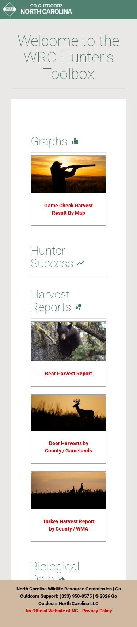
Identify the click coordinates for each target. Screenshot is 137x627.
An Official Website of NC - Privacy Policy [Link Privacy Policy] (68, 610)
